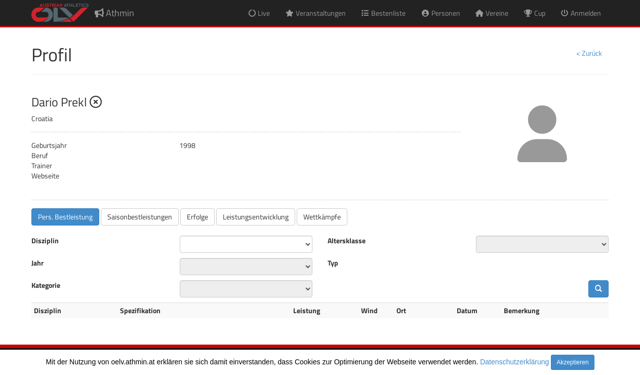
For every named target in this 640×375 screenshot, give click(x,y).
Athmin (114, 13)
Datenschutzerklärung (514, 362)
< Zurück (589, 53)
